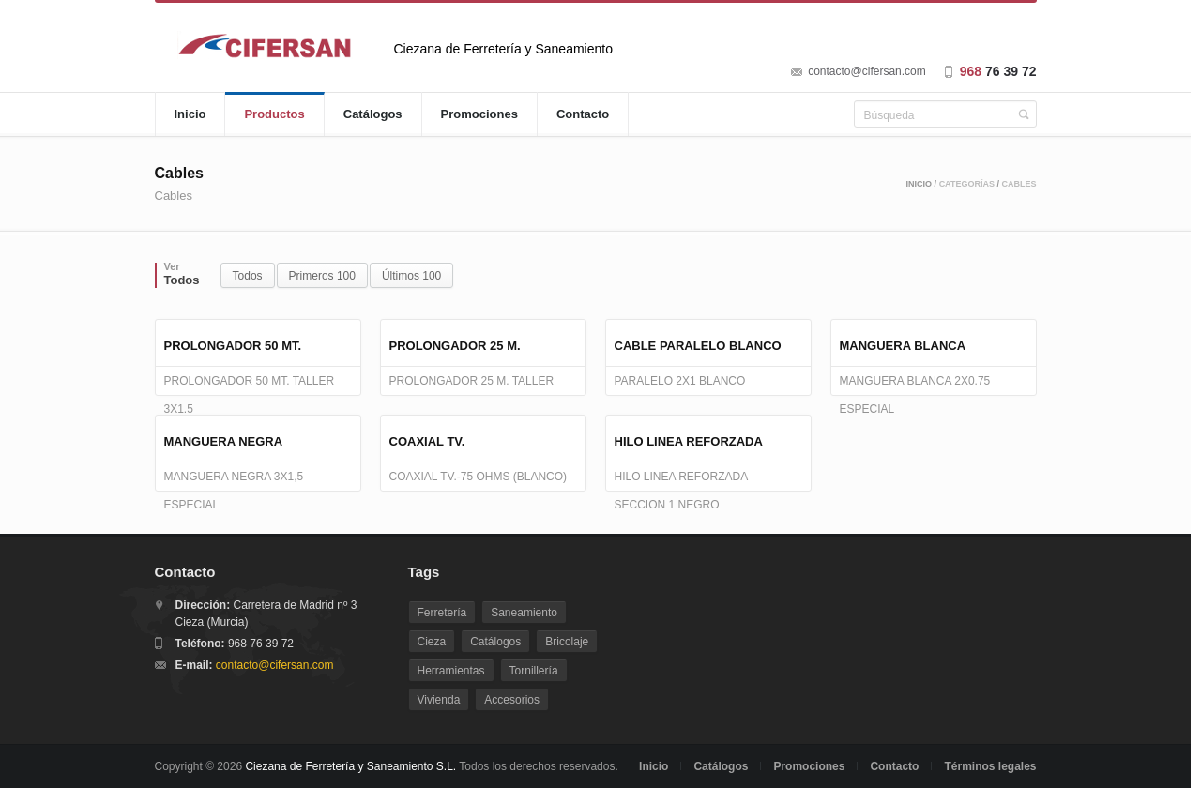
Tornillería (533, 670)
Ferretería (442, 612)
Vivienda (439, 699)
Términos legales (990, 766)
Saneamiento (524, 612)
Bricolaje (566, 641)
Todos (248, 275)
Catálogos (373, 114)
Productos (274, 114)
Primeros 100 (322, 275)
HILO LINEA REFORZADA (689, 441)
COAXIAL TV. (427, 441)
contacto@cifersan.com (867, 71)
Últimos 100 (411, 275)
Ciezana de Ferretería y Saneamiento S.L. (350, 766)
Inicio (190, 114)
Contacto (582, 114)
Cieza (432, 641)
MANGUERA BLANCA (903, 346)
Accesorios (512, 699)
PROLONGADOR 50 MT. (233, 346)
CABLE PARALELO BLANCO (698, 346)
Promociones (479, 114)
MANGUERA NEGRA (223, 441)
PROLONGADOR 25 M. (455, 346)
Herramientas (451, 670)
